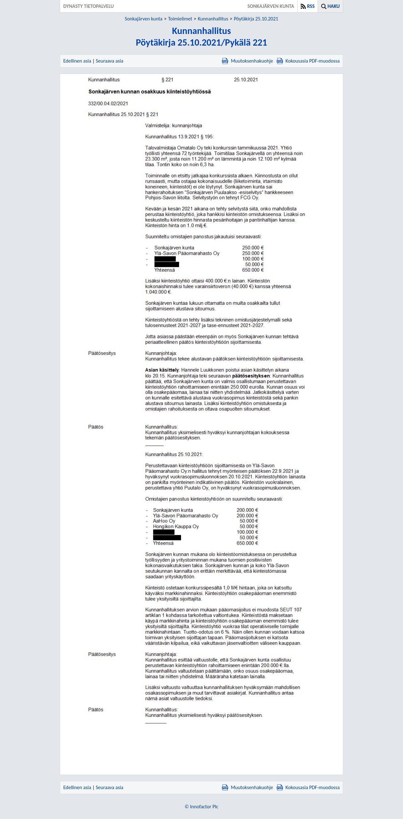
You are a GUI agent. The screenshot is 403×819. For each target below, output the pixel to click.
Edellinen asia (77, 61)
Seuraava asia (109, 61)
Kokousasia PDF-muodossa (308, 61)
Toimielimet (180, 19)
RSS (311, 6)
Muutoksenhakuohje (247, 61)
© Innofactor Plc (202, 807)
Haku (333, 6)
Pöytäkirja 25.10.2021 (256, 19)
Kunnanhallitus (213, 19)
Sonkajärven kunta (143, 19)
